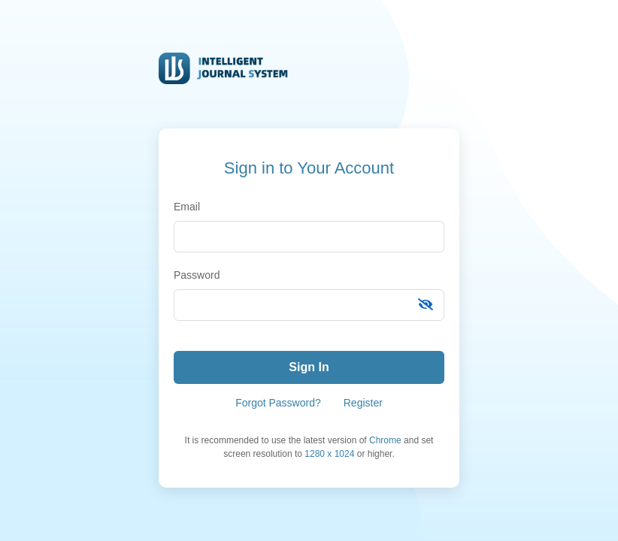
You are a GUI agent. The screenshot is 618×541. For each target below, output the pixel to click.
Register (363, 403)
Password (197, 275)
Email (187, 207)
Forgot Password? (278, 403)
